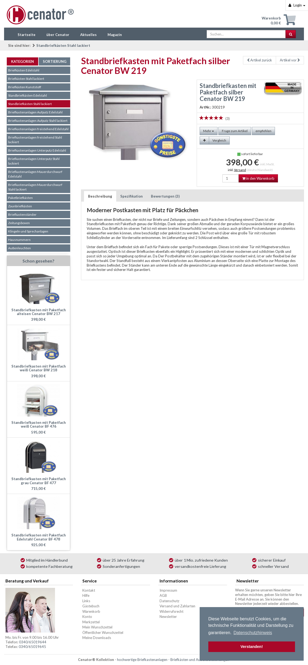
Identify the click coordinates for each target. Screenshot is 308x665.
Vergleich (219, 140)
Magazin (115, 34)
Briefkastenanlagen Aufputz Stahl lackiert (37, 121)
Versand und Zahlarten (177, 606)
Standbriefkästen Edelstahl (27, 95)
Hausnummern (19, 240)
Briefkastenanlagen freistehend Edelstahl (38, 129)
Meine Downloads (96, 637)
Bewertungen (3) (165, 196)
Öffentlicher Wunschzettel (102, 632)
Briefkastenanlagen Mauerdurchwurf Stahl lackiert (35, 187)
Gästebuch (90, 606)
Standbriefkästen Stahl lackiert (63, 45)
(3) (227, 118)
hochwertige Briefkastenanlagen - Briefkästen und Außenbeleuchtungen (173, 659)
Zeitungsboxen (19, 223)
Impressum (168, 590)
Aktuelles (88, 34)
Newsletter (168, 616)
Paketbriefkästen (20, 198)
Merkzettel (91, 622)
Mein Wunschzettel (97, 627)
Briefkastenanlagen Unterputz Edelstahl (37, 150)
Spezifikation (131, 196)
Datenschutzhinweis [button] (253, 632)
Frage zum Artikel (235, 131)
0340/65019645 (32, 646)
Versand (240, 170)
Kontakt (88, 590)
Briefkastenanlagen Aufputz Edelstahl (35, 112)
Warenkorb (91, 611)
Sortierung (54, 61)
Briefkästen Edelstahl (23, 70)
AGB (163, 595)
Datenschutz (169, 601)
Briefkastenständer (22, 214)
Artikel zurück (259, 60)
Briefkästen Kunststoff (24, 87)
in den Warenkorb (258, 178)
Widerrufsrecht (171, 611)
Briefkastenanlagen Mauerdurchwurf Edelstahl (35, 174)
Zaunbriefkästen (20, 206)
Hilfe (85, 595)
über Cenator (57, 34)
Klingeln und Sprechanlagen (28, 231)
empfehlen (263, 131)
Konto (87, 616)
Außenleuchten (19, 248)
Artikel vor (290, 60)
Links (86, 601)
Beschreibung (100, 196)
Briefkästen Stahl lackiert (26, 79)
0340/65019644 (32, 642)
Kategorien (22, 61)
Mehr (208, 131)
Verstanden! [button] (252, 646)
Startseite (26, 34)
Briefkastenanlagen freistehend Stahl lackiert (35, 139)
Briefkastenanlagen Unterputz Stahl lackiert (34, 161)
